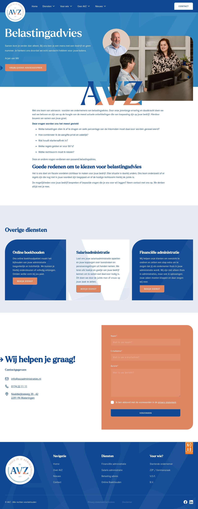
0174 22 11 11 (19, 386)
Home (35, 6)
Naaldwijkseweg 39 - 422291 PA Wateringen (24, 396)
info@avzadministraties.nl (26, 379)
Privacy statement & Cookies (101, 502)
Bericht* (114, 366)
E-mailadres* (116, 351)
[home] (15, 6)
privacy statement (167, 402)
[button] (49, 6)
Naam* (114, 336)
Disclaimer (127, 502)
